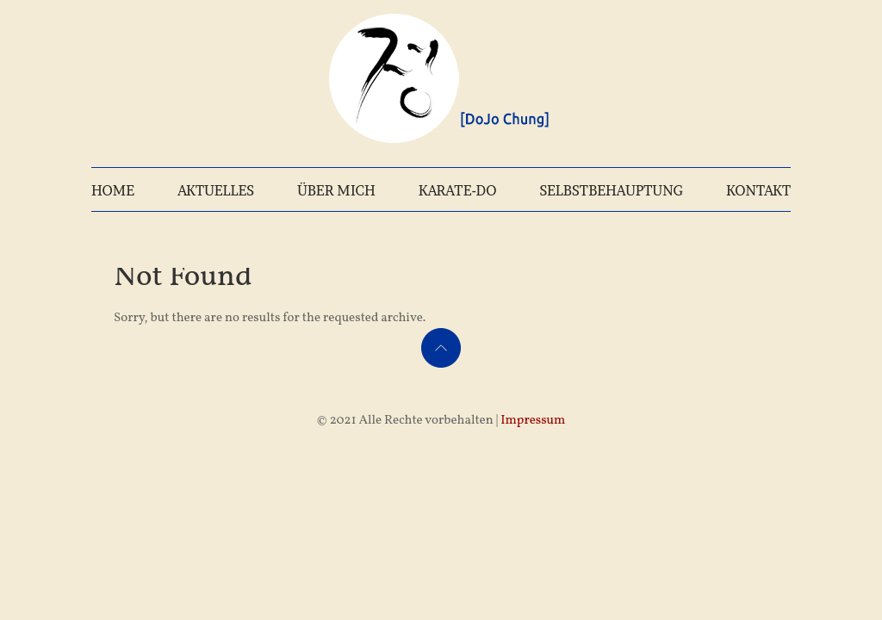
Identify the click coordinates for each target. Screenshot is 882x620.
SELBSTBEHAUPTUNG (611, 190)
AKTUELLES (215, 190)
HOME (112, 190)
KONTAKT (758, 190)
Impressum (532, 421)
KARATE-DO (458, 190)
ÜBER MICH (336, 190)
